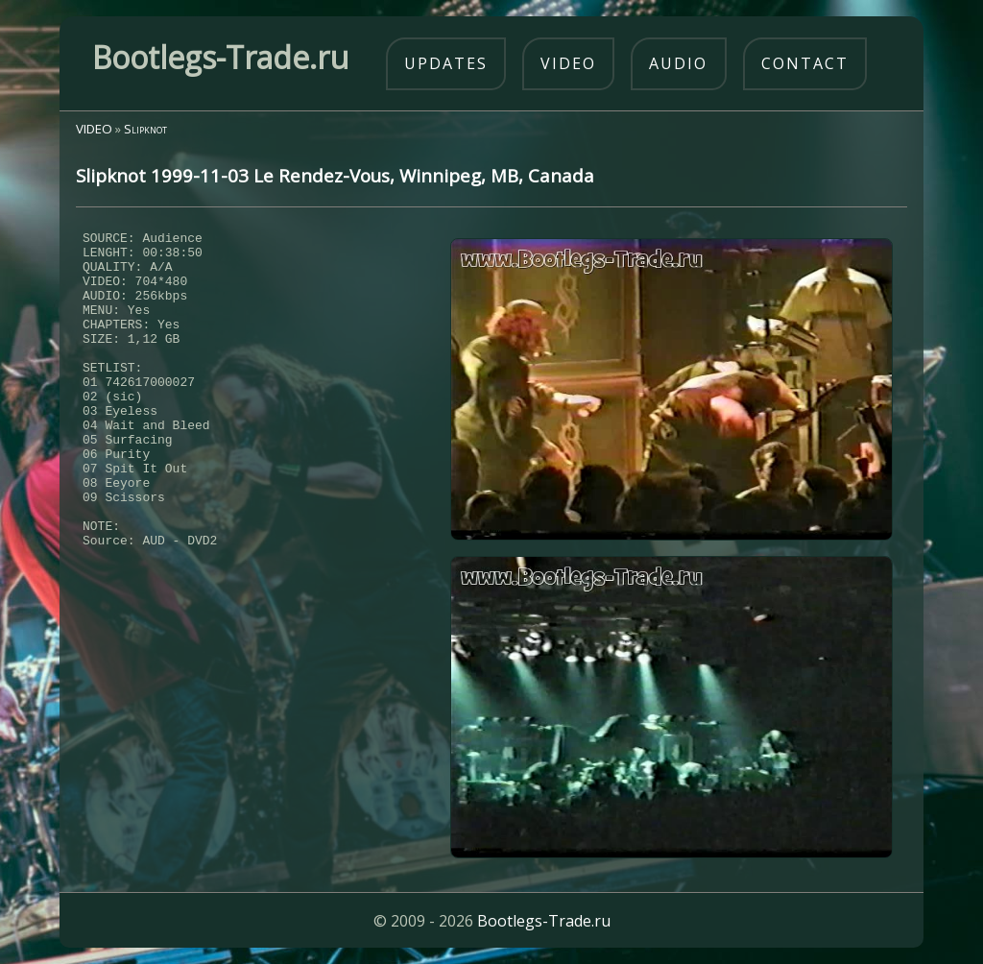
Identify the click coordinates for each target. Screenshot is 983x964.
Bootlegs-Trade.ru (544, 920)
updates (446, 63)
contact (805, 63)
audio (678, 63)
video (568, 63)
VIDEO (94, 128)
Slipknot (145, 128)
